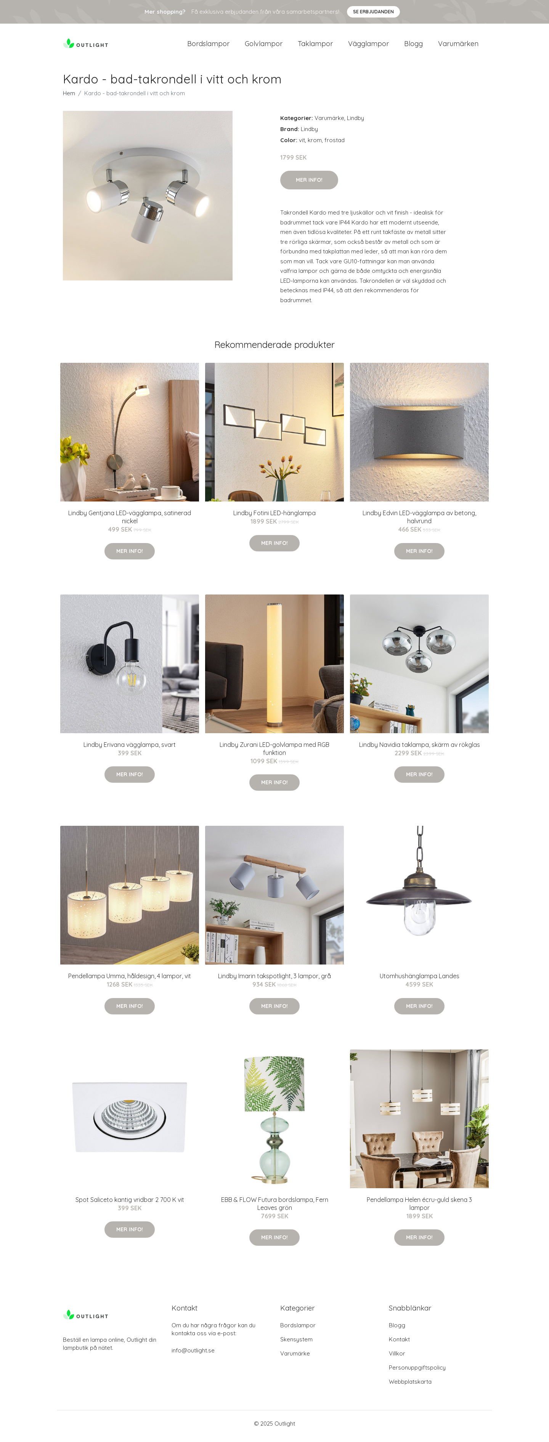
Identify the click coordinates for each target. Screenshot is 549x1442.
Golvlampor (264, 46)
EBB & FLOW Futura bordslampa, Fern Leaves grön (274, 1209)
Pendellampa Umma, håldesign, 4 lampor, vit (129, 981)
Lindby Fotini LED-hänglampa (274, 518)
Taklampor (315, 46)
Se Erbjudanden (373, 11)
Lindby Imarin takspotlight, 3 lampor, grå (274, 981)
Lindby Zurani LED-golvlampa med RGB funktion (274, 754)
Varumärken (458, 46)
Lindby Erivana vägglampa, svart (129, 750)
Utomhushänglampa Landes (419, 981)
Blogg (413, 46)
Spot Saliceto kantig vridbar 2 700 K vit (129, 1205)
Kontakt (399, 1344)
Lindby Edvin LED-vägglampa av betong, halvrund (419, 522)
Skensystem (296, 1344)
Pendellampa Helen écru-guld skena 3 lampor (419, 1209)
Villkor (397, 1358)
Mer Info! (309, 185)
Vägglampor (368, 46)
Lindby (355, 123)
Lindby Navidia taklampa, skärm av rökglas (419, 750)
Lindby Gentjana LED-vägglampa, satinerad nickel (129, 522)
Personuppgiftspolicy (417, 1372)
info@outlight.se (193, 1355)
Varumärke (329, 123)
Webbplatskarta (410, 1387)
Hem (69, 98)
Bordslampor (208, 46)
